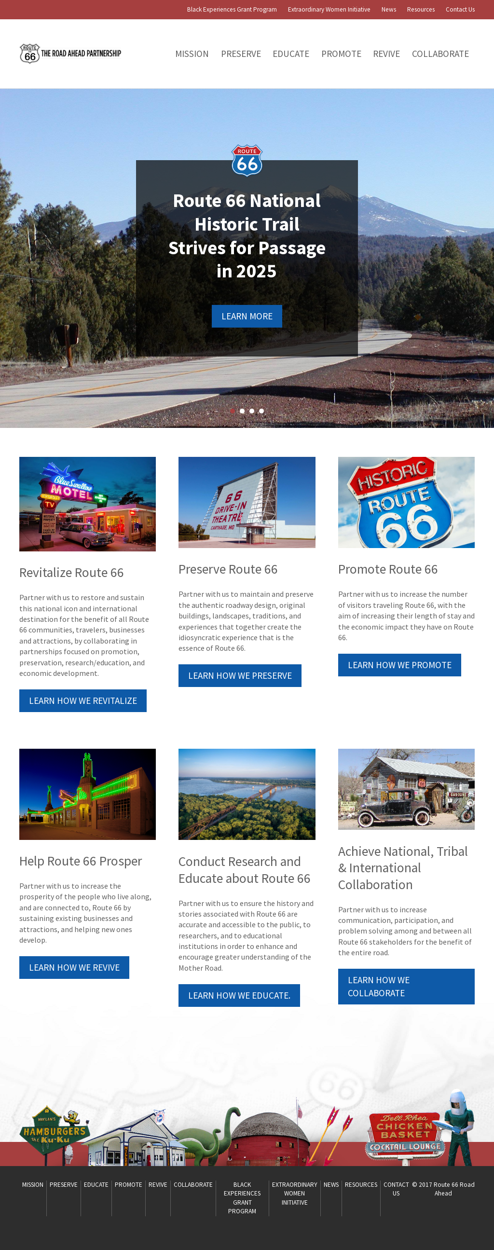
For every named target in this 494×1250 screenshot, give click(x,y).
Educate (291, 53)
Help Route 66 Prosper (80, 860)
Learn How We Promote (400, 665)
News (389, 9)
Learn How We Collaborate (379, 986)
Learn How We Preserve (240, 675)
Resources (421, 9)
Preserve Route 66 (228, 569)
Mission (192, 53)
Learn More (247, 316)
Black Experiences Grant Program (232, 9)
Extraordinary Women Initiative (329, 9)
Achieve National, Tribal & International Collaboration (403, 868)
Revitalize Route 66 (71, 572)
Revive (386, 53)
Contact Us (460, 9)
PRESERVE (241, 53)
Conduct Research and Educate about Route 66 (244, 870)
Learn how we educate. (239, 995)
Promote (341, 53)
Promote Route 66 (388, 569)
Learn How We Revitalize (83, 700)
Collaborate (440, 53)
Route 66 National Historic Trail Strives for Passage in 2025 (247, 236)
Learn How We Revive (74, 967)
